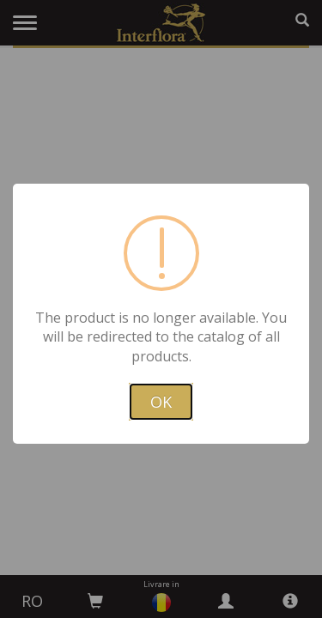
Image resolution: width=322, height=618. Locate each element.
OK (161, 401)
